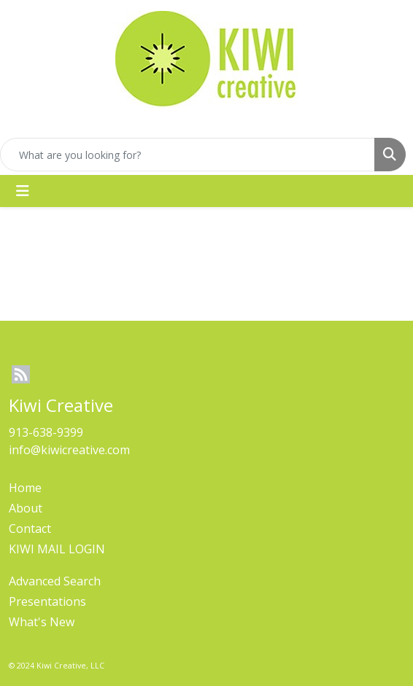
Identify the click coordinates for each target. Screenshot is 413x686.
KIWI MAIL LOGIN (57, 549)
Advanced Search (55, 581)
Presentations (47, 601)
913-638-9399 (46, 432)
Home (25, 488)
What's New (41, 622)
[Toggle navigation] (22, 191)
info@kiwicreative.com (69, 450)
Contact (30, 529)
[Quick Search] (187, 154)
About (25, 508)
